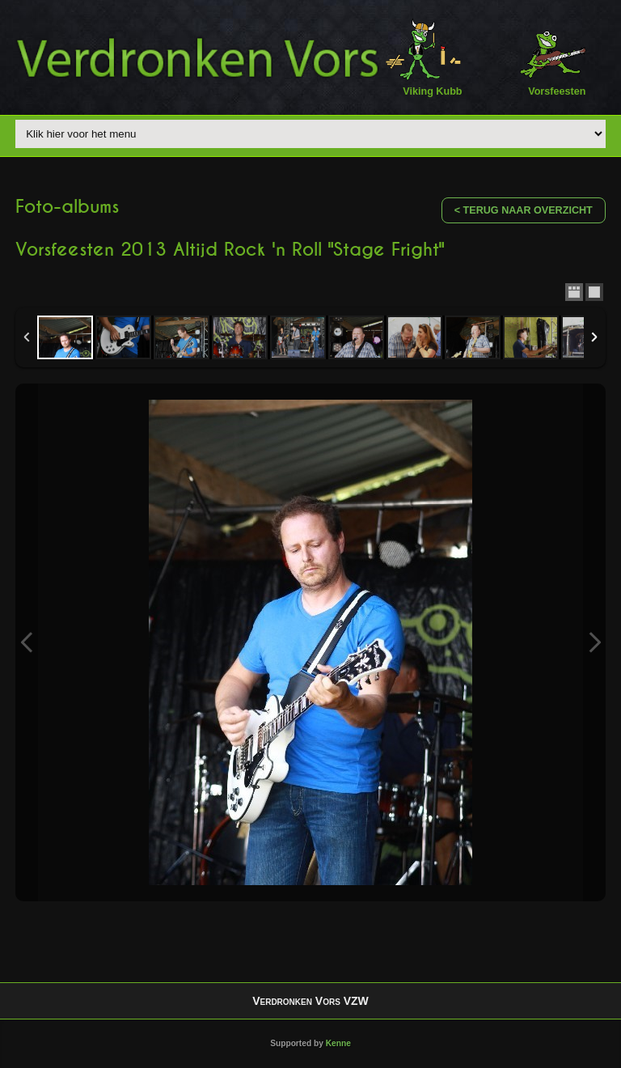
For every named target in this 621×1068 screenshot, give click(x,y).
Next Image (594, 642)
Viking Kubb (423, 56)
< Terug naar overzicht (523, 210)
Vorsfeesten (547, 56)
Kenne (338, 1043)
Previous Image (26, 642)
